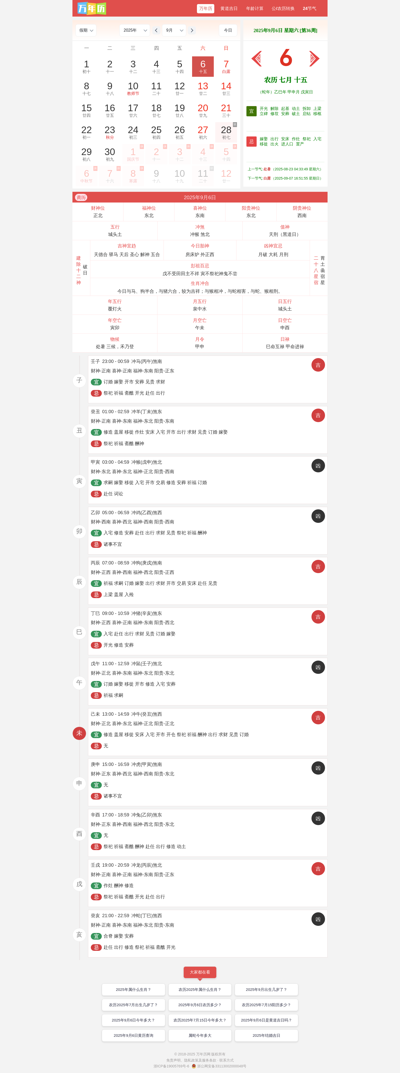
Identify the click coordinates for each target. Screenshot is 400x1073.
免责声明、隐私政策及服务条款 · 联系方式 (200, 1060)
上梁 (317, 108)
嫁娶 (264, 139)
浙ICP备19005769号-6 (171, 1066)
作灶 (296, 139)
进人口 (287, 144)
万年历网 (203, 1054)
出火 (275, 144)
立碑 (264, 113)
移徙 (264, 144)
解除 (275, 108)
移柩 (317, 113)
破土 (296, 113)
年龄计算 (255, 8)
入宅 (317, 139)
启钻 (307, 113)
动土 (296, 108)
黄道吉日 (229, 8)
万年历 (205, 8)
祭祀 (307, 139)
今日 (228, 30)
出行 (275, 139)
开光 (264, 108)
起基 (285, 108)
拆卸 (307, 108)
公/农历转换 (283, 8)
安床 (285, 139)
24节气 (309, 8)
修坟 (275, 113)
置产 (300, 144)
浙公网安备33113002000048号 (221, 1066)
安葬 (285, 113)
